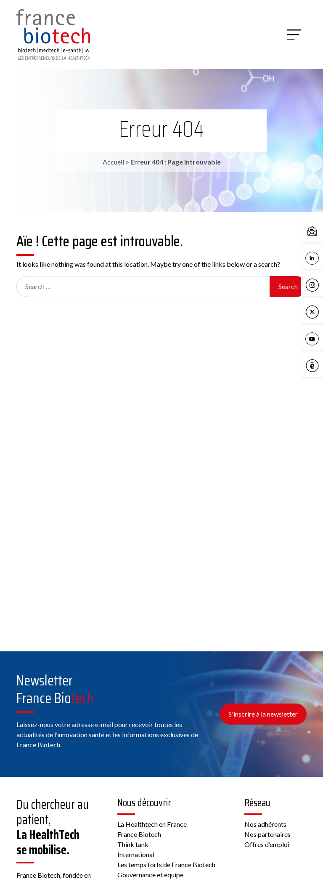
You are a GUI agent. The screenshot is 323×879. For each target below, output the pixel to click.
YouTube (314, 339)
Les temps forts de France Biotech (166, 864)
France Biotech (139, 834)
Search (288, 286)
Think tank (132, 844)
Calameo (314, 366)
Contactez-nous (314, 231)
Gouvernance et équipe (150, 875)
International (135, 854)
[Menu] (294, 34)
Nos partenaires (267, 834)
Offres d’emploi (266, 844)
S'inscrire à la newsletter (263, 714)
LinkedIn (314, 258)
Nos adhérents (265, 824)
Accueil (113, 162)
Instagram (314, 285)
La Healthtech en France (152, 824)
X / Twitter (314, 312)
